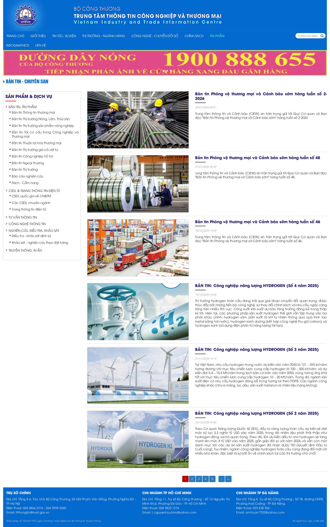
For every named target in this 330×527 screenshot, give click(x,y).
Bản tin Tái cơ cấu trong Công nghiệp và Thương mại (45, 134)
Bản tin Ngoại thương (28, 163)
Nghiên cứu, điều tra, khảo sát (34, 230)
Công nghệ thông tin (27, 223)
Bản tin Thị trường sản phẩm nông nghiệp (43, 125)
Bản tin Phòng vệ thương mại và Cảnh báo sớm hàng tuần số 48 (257, 157)
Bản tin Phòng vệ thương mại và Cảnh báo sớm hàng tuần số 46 (257, 221)
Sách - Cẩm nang (25, 182)
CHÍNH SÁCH (194, 36)
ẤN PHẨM (217, 36)
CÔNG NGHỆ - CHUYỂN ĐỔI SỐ (154, 36)
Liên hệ (40, 45)
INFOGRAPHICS (17, 45)
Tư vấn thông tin (23, 217)
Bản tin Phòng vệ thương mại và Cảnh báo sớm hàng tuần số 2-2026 (261, 96)
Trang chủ (15, 36)
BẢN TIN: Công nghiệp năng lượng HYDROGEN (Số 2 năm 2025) (257, 413)
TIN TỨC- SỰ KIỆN (64, 36)
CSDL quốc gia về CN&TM (31, 196)
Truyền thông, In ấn (25, 250)
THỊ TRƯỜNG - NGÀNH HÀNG (103, 36)
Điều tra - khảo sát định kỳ (31, 235)
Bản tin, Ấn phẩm (23, 107)
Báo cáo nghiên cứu (27, 176)
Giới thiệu (38, 36)
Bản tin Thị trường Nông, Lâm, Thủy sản (41, 119)
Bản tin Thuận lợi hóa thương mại (36, 143)
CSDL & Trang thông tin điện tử (34, 190)
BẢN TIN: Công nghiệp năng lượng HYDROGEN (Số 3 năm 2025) (257, 349)
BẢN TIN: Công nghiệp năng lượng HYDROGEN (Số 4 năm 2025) (257, 285)
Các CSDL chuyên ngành (31, 202)
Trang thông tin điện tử (29, 209)
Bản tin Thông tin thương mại (33, 112)
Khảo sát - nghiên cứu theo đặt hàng (40, 242)
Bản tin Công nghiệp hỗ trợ (32, 156)
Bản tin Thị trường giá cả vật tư (35, 149)
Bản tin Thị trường (25, 169)
